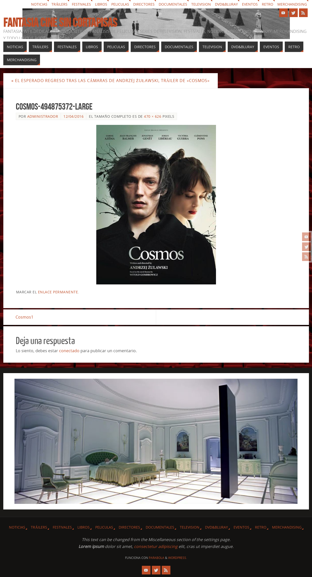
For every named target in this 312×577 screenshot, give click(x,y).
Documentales (173, 4)
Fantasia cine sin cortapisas (60, 23)
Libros (101, 4)
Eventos (250, 4)
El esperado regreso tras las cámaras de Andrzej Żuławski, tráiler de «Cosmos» (110, 80)
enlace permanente (58, 292)
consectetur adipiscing (156, 546)
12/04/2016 (73, 116)
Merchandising (292, 4)
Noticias (39, 4)
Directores (144, 4)
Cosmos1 (25, 317)
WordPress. (177, 558)
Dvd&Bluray (226, 4)
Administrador (42, 116)
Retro (267, 4)
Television (201, 4)
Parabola (156, 558)
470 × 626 (152, 116)
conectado (69, 350)
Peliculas (120, 4)
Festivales (81, 4)
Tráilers (59, 4)
